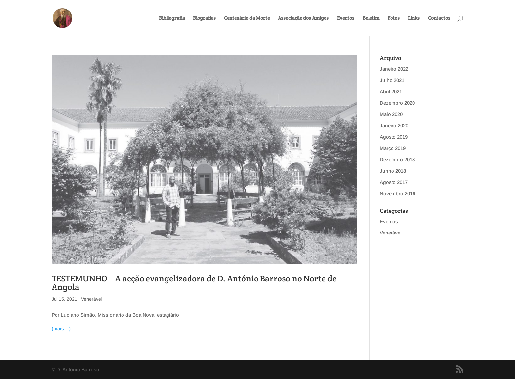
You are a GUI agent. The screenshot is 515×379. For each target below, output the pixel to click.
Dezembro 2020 (397, 103)
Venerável (91, 298)
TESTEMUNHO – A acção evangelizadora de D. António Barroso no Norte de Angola (194, 282)
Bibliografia (172, 18)
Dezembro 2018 (397, 159)
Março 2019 (393, 148)
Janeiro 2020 (394, 125)
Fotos (394, 18)
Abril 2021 (391, 91)
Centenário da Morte (247, 18)
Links (414, 18)
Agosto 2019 (394, 137)
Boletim (371, 18)
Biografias (204, 18)
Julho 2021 (392, 80)
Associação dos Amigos (303, 18)
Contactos (439, 18)
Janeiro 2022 (394, 69)
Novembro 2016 (397, 193)
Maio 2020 (391, 114)
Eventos (345, 18)
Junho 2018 (393, 171)
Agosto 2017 (394, 182)
